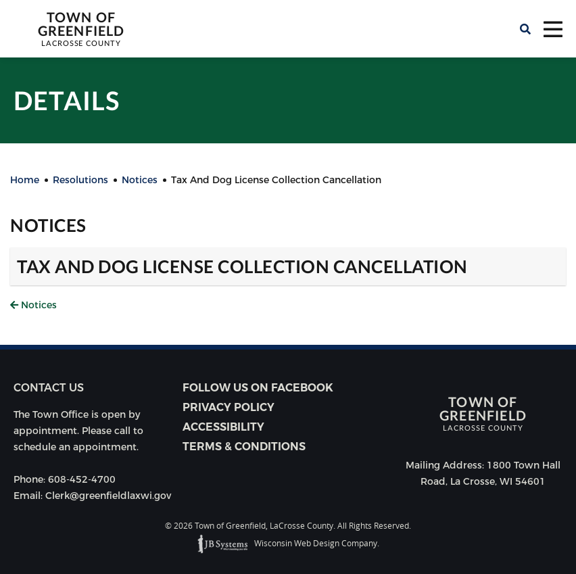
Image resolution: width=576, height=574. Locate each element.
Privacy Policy (228, 407)
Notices (33, 305)
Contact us (49, 387)
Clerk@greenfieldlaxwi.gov (108, 495)
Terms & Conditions (244, 446)
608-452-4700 (82, 479)
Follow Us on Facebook (258, 387)
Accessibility (223, 427)
